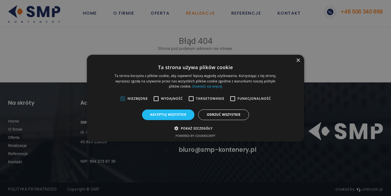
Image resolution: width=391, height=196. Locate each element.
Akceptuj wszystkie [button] (168, 114)
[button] (195, 128)
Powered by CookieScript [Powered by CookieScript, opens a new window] (196, 136)
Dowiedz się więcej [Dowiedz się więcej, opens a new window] (207, 86)
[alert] (195, 98)
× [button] (298, 60)
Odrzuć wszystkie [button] (223, 114)
